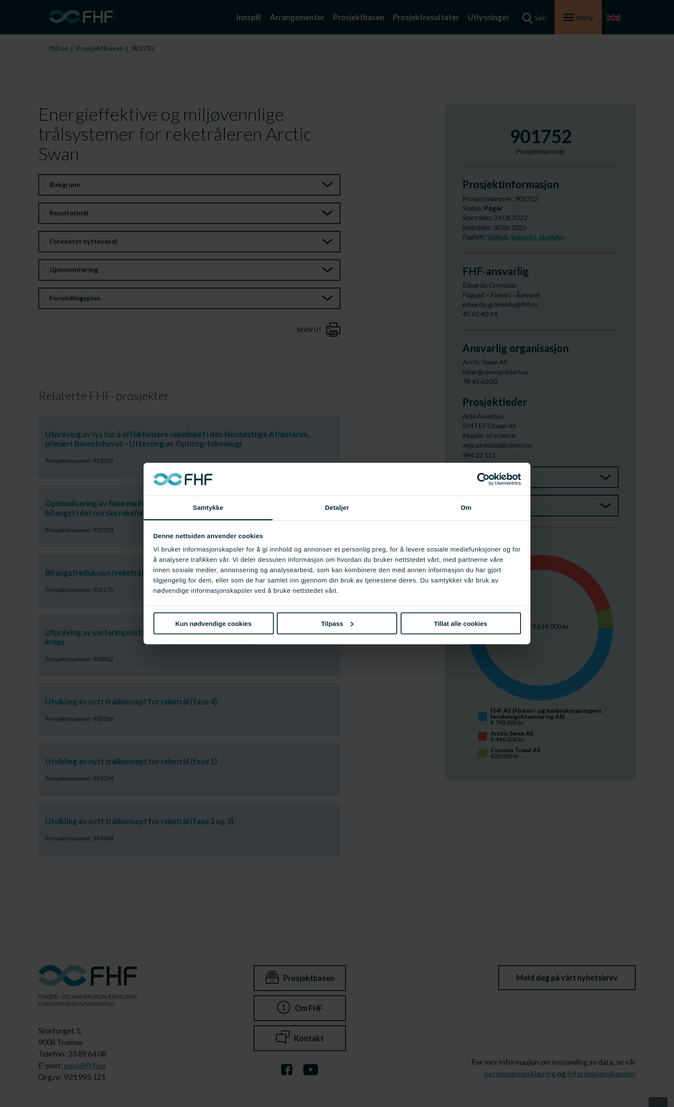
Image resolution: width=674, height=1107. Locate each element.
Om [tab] (465, 507)
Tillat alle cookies (460, 623)
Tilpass (337, 623)
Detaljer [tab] (337, 507)
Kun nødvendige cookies (213, 623)
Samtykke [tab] (208, 507)
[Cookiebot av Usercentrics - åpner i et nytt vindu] (483, 479)
